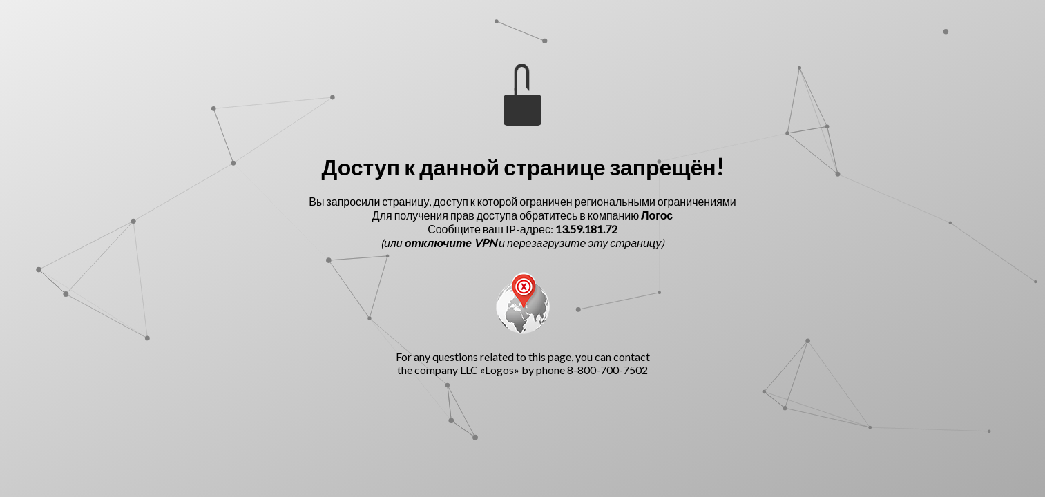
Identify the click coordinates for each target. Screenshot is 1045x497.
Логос (657, 215)
